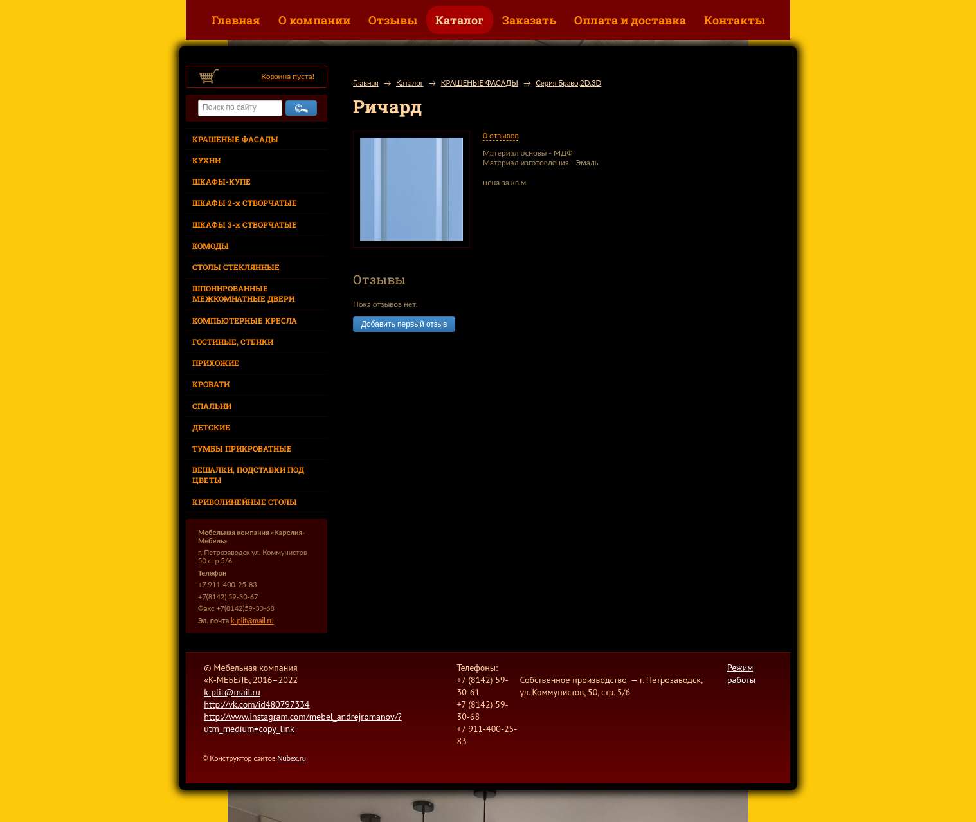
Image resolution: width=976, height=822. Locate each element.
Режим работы (741, 674)
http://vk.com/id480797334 (256, 704)
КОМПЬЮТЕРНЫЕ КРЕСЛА (244, 320)
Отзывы (392, 20)
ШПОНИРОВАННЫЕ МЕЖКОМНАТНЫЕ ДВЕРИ (243, 293)
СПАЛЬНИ (211, 406)
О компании (314, 20)
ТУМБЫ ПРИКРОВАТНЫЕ (242, 448)
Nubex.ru (291, 758)
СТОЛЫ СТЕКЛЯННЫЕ (236, 267)
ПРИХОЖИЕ (215, 363)
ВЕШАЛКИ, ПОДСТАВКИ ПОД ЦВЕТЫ (248, 474)
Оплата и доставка (630, 20)
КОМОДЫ (210, 246)
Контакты (734, 20)
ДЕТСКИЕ (211, 427)
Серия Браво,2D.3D (568, 82)
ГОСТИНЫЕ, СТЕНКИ (232, 341)
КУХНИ (206, 160)
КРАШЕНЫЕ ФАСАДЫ (235, 139)
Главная (236, 20)
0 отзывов (500, 135)
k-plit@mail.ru (252, 620)
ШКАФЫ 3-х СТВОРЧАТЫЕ (244, 224)
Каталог (459, 20)
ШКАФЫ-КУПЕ (221, 181)
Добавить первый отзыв (404, 324)
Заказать (529, 20)
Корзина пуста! (287, 76)
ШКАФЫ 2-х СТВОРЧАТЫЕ (244, 202)
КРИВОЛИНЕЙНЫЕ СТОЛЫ (244, 502)
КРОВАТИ (211, 384)
